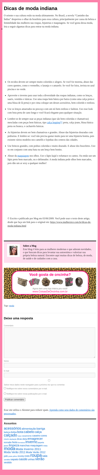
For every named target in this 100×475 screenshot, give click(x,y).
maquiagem (23, 155)
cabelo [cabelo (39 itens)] (29, 432)
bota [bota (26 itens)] (20, 432)
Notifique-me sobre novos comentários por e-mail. (26, 389)
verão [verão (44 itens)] (39, 459)
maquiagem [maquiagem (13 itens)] (36, 445)
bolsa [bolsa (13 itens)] (14, 432)
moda (11, 305)
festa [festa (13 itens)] (14, 442)
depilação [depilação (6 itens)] (12, 439)
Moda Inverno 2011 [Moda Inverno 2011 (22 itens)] (28, 449)
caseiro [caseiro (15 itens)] (36, 435)
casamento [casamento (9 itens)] (27, 436)
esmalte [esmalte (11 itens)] (8, 442)
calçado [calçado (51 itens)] (10, 435)
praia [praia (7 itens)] (10, 456)
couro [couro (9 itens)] (6, 439)
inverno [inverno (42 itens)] (31, 442)
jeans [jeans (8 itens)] (6, 446)
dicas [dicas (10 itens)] (19, 439)
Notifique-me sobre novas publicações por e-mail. (26, 394)
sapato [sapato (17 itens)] (14, 459)
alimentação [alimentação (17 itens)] (29, 428)
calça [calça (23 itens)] (38, 432)
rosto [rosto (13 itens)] (27, 456)
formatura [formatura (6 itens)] (21, 442)
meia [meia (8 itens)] (45, 446)
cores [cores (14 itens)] (44, 435)
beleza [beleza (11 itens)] (7, 432)
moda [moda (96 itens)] (9, 448)
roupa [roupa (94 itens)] (36, 455)
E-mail (6, 371)
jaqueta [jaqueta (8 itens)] (41, 442)
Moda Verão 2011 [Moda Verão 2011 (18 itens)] (14, 452)
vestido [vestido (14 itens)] (8, 462)
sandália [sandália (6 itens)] (7, 460)
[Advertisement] (50, 53)
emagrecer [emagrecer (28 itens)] (35, 438)
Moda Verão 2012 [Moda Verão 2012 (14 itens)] (35, 452)
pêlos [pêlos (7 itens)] (15, 456)
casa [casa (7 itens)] (19, 436)
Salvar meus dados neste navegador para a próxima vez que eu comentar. (34, 385)
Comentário (8, 326)
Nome (6, 361)
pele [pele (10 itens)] (6, 456)
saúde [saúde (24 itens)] (23, 459)
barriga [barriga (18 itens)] (41, 428)
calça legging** (54, 122)
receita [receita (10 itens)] (21, 456)
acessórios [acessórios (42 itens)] (12, 428)
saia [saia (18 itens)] (44, 455)
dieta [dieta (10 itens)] (24, 439)
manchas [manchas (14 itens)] (25, 445)
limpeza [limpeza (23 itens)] (14, 445)
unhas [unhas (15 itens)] (31, 459)
